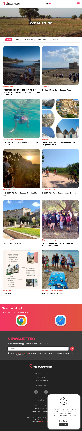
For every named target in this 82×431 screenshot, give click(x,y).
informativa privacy (22, 353)
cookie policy (41, 408)
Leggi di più (63, 421)
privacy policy (41, 405)
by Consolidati (45, 421)
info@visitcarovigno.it (41, 380)
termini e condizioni (41, 412)
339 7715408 (41, 377)
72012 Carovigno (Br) (41, 374)
